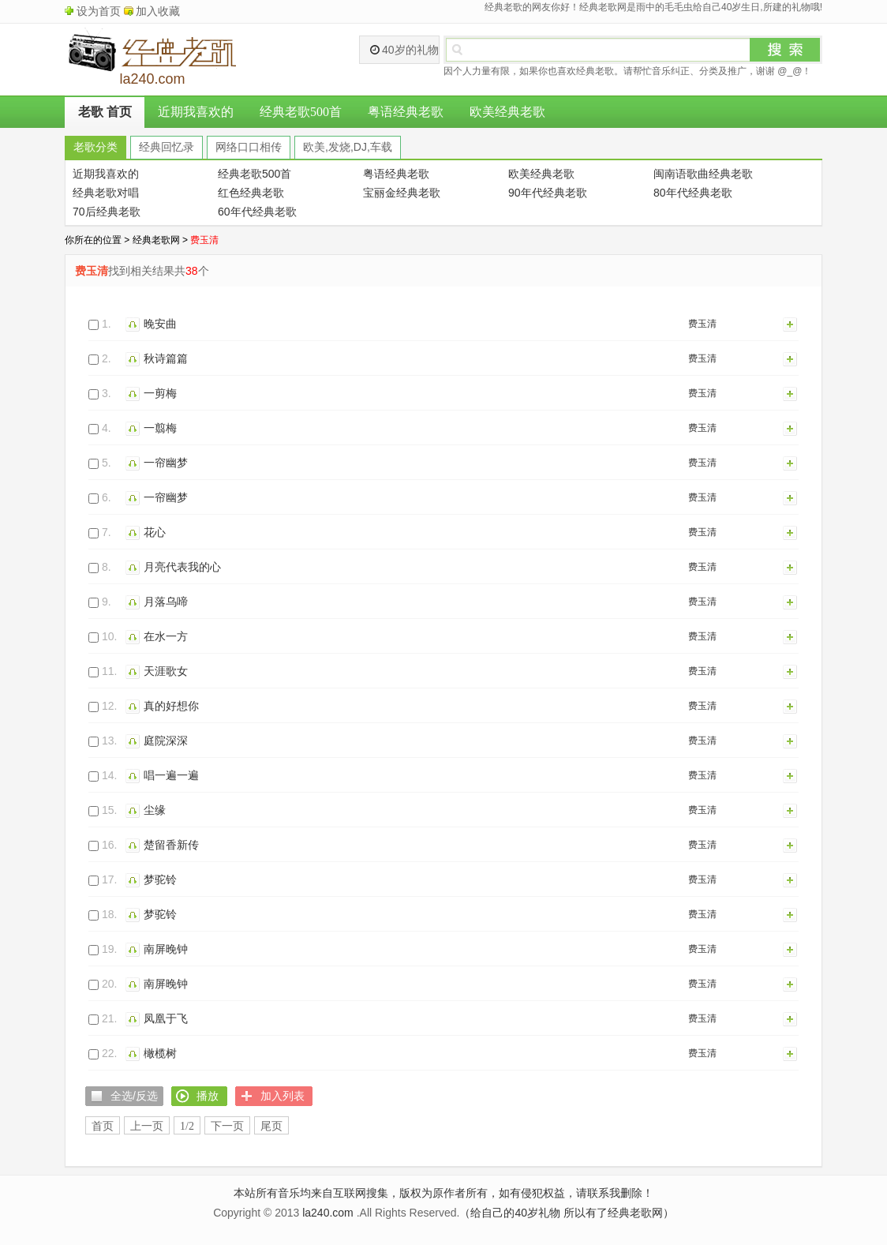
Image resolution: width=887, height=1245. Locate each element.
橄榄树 (160, 1053)
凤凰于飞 (166, 1018)
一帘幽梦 (166, 462)
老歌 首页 (105, 111)
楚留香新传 (171, 844)
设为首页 (99, 11)
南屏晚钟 (166, 949)
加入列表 (791, 324)
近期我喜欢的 (196, 111)
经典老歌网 (156, 240)
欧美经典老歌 (507, 111)
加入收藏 (158, 11)
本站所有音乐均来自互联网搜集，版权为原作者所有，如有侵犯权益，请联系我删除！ (443, 1193)
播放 (134, 324)
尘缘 (155, 810)
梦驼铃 (160, 879)
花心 (155, 532)
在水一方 (166, 636)
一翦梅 (160, 428)
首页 (103, 1126)
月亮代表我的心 (182, 567)
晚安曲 (160, 323)
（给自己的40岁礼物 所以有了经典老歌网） (566, 1212)
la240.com (328, 1212)
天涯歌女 (166, 671)
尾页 (271, 1126)
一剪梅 (160, 393)
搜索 (785, 50)
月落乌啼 (166, 601)
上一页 (146, 1126)
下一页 (227, 1126)
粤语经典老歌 (406, 111)
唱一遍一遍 (171, 775)
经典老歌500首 (301, 111)
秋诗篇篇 (166, 358)
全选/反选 (134, 1095)
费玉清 (702, 323)
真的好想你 (171, 705)
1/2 (187, 1126)
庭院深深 (166, 740)
